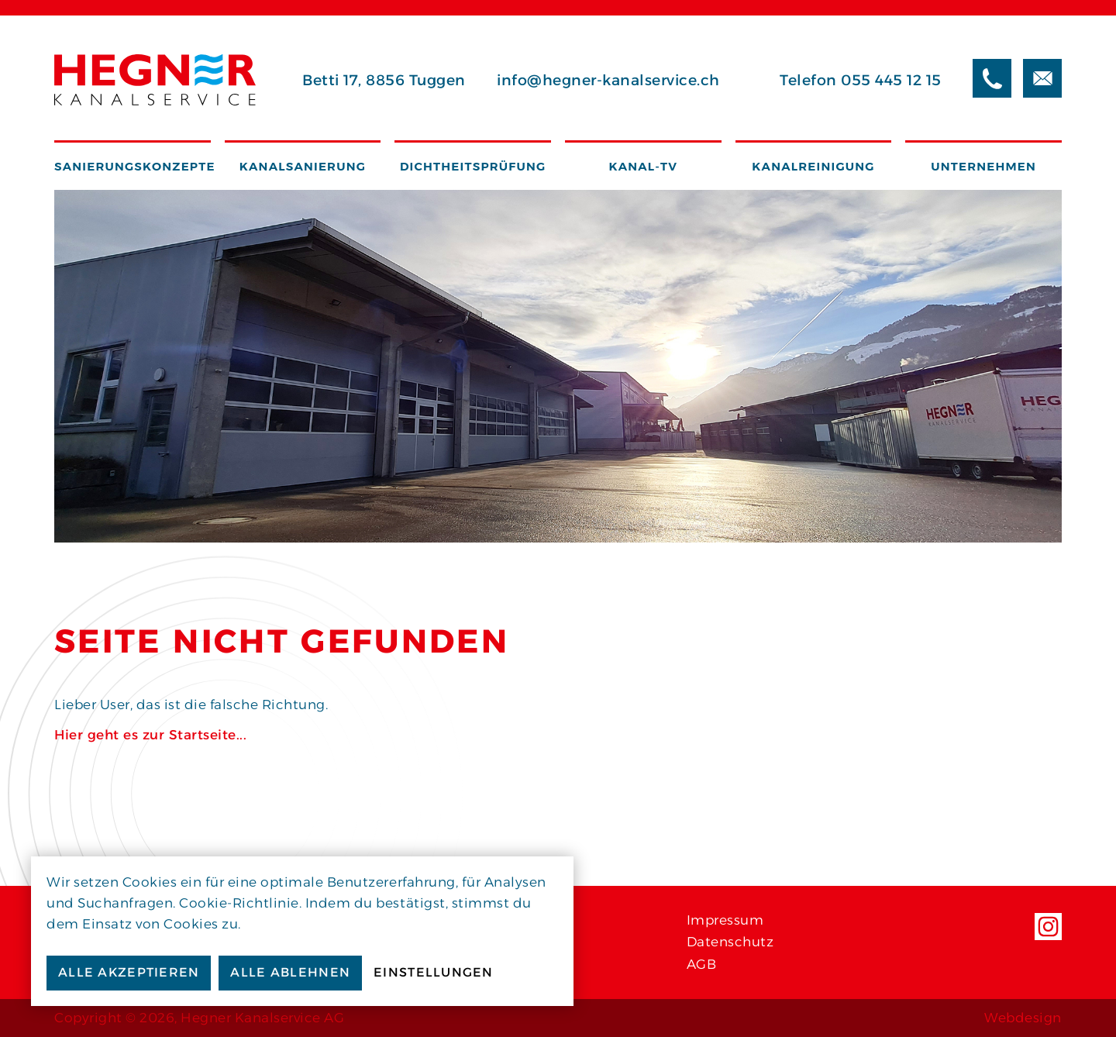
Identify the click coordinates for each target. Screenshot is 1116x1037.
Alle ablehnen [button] (290, 972)
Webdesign (1023, 1017)
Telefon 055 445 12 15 (861, 80)
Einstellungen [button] (434, 972)
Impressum (725, 920)
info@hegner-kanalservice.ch (608, 80)
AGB (702, 964)
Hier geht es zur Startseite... (150, 734)
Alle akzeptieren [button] (128, 972)
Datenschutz (730, 941)
